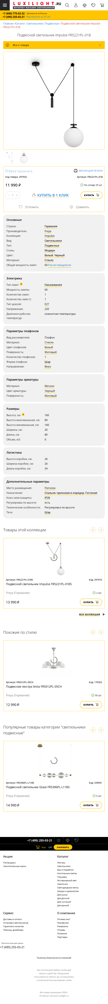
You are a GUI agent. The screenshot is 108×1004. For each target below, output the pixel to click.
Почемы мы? (63, 919)
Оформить (63, 847)
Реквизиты (62, 926)
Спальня (50, 493)
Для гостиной (64, 901)
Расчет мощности (59, 265)
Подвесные (52, 23)
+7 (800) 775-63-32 (14, 13)
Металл (49, 386)
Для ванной (63, 905)
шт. (41, 847)
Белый (49, 255)
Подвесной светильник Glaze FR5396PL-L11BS (38, 787)
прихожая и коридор (70, 493)
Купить (91, 195)
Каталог (20, 23)
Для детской (63, 898)
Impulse (49, 236)
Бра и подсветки (65, 869)
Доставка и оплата (12, 919)
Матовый (51, 352)
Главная (8, 23)
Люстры (61, 862)
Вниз (48, 366)
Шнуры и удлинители (68, 891)
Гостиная (91, 493)
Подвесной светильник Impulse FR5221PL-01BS (39, 584)
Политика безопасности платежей (54, 957)
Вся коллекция (92, 614)
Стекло (49, 260)
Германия (23, 171)
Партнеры (62, 937)
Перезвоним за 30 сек (38, 16)
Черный (59, 255)
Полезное (62, 933)
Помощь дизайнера (13, 929)
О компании (66, 913)
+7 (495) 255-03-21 (14, 17)
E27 (47, 304)
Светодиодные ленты (68, 887)
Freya (9, 170)
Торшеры (62, 876)
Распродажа (9, 862)
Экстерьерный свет (67, 880)
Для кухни (62, 894)
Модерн (50, 250)
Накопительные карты (14, 866)
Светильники (35, 23)
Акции (8, 856)
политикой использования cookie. (55, 980)
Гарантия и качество (13, 926)
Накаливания (53, 285)
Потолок (50, 488)
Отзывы (61, 929)
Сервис (8, 913)
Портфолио (63, 922)
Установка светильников (15, 922)
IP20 (47, 497)
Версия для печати (88, 171)
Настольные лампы (67, 873)
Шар (47, 362)
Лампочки (62, 884)
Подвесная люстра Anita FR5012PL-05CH (34, 686)
